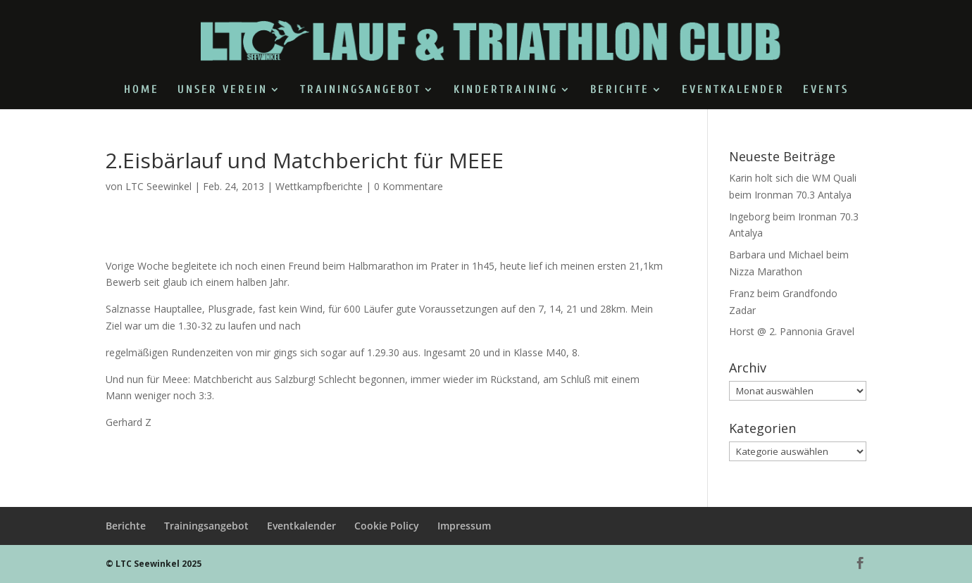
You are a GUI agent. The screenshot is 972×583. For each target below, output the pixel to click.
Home (141, 90)
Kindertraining (506, 90)
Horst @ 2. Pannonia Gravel (791, 331)
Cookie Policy (386, 525)
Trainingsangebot (360, 90)
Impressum (464, 525)
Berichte (619, 90)
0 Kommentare (408, 186)
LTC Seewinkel (158, 186)
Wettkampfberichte (319, 186)
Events (826, 90)
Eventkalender (733, 90)
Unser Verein (222, 90)
